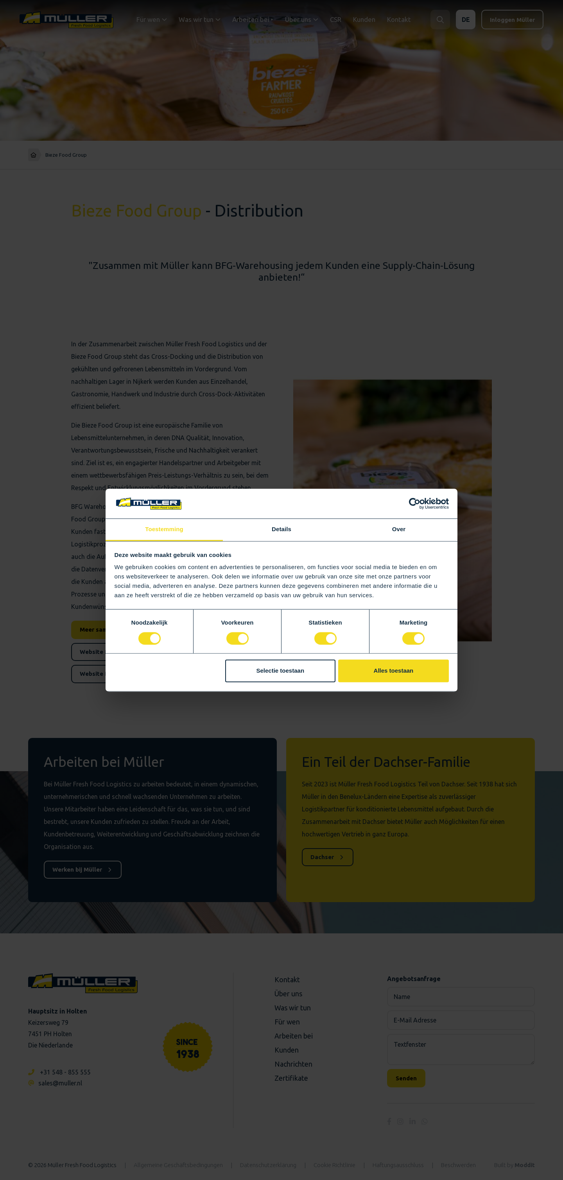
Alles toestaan (394, 671)
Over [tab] (399, 529)
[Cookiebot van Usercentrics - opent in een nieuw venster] (414, 503)
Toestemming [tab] (164, 529)
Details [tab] (281, 529)
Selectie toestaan (280, 671)
